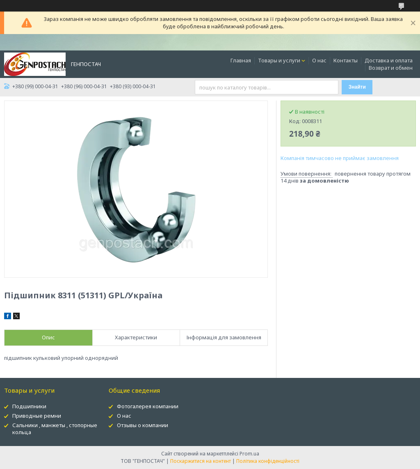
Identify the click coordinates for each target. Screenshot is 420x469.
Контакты (345, 60)
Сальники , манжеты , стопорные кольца (54, 428)
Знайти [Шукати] (357, 87)
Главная (241, 60)
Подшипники (29, 406)
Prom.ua (249, 453)
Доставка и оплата (389, 60)
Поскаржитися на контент (200, 461)
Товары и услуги (279, 60)
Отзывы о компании (142, 425)
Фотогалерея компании (147, 406)
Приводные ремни (36, 415)
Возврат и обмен (391, 67)
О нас (319, 60)
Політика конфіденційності (267, 461)
